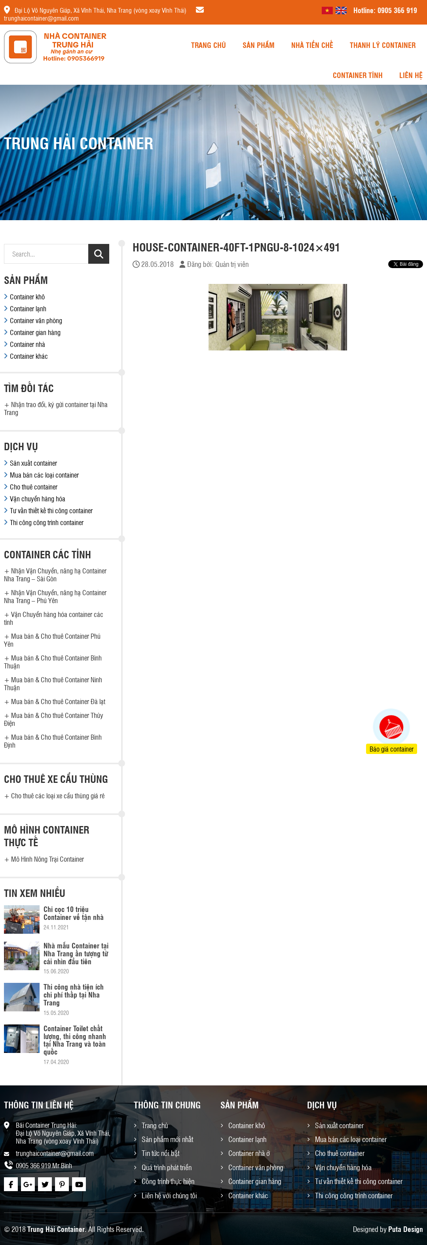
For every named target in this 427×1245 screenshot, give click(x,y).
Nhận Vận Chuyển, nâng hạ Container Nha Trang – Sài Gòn (55, 574)
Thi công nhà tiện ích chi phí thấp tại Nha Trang (74, 994)
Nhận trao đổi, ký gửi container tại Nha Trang (56, 408)
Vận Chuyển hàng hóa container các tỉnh (53, 618)
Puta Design (405, 1229)
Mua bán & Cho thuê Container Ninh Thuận (53, 683)
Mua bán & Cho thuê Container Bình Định (53, 741)
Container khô (27, 297)
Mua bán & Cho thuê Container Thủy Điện (53, 719)
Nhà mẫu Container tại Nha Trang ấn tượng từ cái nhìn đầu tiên (76, 953)
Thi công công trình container (47, 522)
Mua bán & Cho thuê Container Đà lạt (58, 701)
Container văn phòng (36, 320)
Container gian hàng (35, 332)
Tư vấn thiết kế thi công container (51, 510)
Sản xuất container (33, 463)
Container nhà (27, 344)
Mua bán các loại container (44, 475)
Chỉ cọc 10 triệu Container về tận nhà (74, 912)
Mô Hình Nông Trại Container (47, 859)
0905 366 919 (397, 10)
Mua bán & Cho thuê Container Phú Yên (52, 640)
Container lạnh (28, 308)
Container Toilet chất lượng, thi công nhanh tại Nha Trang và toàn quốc (75, 1039)
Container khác (29, 356)
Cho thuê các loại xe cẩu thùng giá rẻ (57, 795)
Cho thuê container (33, 487)
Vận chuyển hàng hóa (37, 499)
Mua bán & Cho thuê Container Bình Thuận (53, 661)
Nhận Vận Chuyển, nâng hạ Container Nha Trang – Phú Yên (55, 596)
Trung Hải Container (56, 1229)
